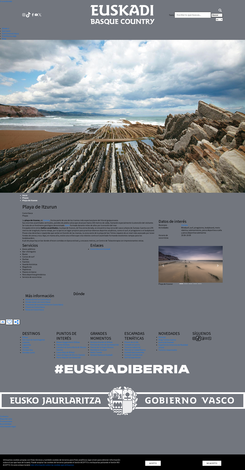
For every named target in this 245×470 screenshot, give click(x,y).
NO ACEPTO (212, 463)
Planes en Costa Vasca (35, 307)
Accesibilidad (5, 424)
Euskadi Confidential (133, 355)
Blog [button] (4, 38)
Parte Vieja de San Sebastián (68, 357)
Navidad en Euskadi (98, 349)
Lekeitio (25, 342)
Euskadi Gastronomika (134, 352)
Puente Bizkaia (63, 344)
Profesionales (6, 421)
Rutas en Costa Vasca (34, 309)
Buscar (217, 15)
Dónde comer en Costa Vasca (37, 302)
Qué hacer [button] (6, 31)
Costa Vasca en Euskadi (100, 249)
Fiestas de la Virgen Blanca (101, 347)
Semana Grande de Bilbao (101, 342)
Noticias (162, 337)
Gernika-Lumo (28, 352)
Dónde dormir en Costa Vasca (38, 299)
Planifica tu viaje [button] (9, 36)
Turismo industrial (132, 347)
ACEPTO (153, 463)
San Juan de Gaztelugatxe (33, 339)
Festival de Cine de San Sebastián (104, 344)
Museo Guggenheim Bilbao (68, 342)
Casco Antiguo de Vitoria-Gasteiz (70, 355)
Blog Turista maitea (167, 339)
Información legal (8, 426)
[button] (220, 10)
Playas (25, 198)
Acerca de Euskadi (166, 342)
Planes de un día (131, 342)
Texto (171, 15)
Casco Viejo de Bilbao (65, 352)
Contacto (4, 416)
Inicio (24, 195)
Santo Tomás (96, 352)
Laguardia (26, 345)
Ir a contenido (6, 1)
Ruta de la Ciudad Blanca (135, 349)
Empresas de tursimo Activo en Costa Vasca (44, 304)
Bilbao (25, 337)
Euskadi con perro (132, 344)
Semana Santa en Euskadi (101, 355)
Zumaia (46, 220)
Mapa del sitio (6, 419)
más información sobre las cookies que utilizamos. (52, 465)
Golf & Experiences (132, 357)
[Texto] (192, 15)
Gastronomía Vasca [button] (10, 33)
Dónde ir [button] (5, 28)
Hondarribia (27, 350)
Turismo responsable (167, 350)
